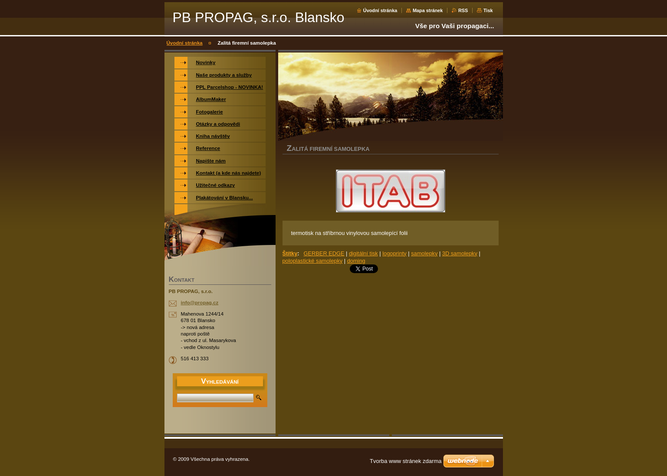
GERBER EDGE (324, 253)
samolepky (424, 253)
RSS (463, 10)
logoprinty (394, 253)
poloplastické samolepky (313, 261)
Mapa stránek (428, 10)
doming (356, 261)
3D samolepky (459, 253)
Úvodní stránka (380, 10)
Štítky (290, 253)
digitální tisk (363, 253)
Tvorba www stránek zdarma (405, 461)
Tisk (488, 10)
